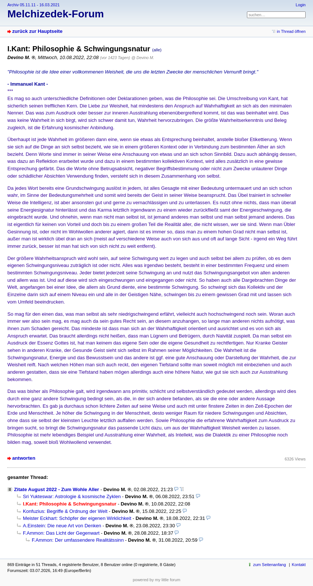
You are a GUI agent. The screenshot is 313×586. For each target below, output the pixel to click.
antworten (23, 458)
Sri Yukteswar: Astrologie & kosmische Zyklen (72, 496)
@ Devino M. (142, 57)
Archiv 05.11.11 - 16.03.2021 (33, 5)
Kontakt (299, 564)
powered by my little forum (156, 580)
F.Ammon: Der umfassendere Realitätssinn (78, 540)
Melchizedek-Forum (55, 14)
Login (301, 5)
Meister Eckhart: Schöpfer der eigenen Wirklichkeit (77, 518)
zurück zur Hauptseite (37, 31)
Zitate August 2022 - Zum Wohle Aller (56, 489)
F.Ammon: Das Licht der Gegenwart (61, 533)
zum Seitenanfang (269, 564)
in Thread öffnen (291, 31)
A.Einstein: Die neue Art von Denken (62, 525)
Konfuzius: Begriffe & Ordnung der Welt (65, 511)
